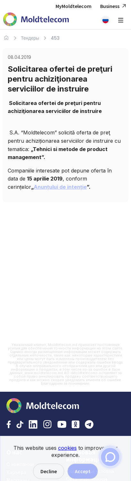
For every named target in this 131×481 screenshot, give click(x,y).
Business (114, 6)
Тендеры (30, 38)
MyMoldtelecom (74, 6)
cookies (67, 450)
